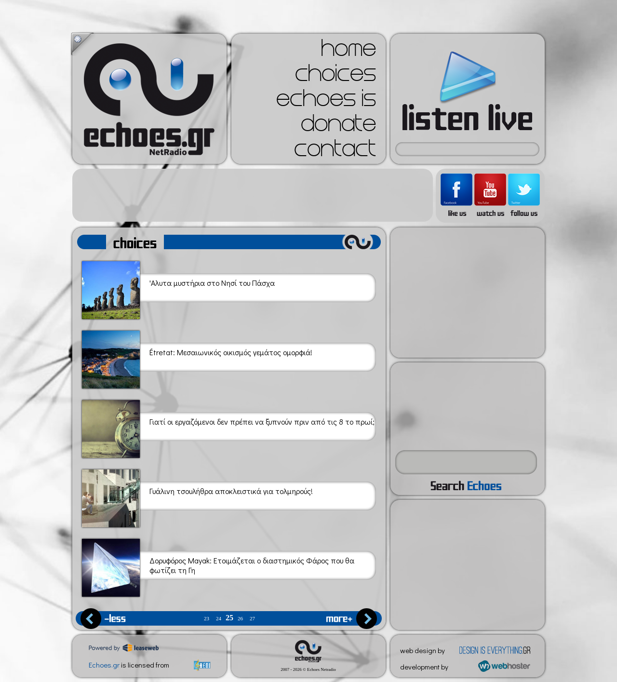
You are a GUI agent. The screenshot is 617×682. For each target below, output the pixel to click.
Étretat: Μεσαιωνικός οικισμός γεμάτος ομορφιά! (197, 358)
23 (206, 618)
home (348, 51)
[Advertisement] (252, 195)
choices (335, 76)
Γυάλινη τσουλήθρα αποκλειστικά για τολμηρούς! (197, 496)
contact (335, 151)
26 (240, 618)
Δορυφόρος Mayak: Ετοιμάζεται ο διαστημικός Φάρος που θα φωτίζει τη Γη (218, 566)
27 (252, 618)
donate (338, 126)
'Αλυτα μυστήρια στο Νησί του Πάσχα (178, 288)
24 (218, 618)
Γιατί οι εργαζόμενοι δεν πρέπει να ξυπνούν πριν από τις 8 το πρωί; (228, 427)
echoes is (326, 101)
